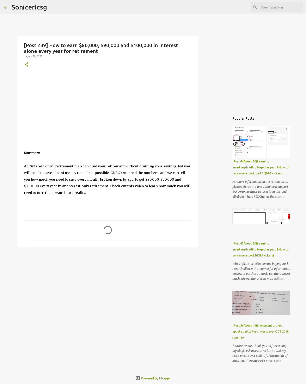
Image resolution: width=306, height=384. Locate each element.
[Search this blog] (281, 7)
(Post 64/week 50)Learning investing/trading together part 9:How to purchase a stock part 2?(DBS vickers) (260, 167)
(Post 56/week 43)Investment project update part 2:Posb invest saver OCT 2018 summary (260, 331)
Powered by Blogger (153, 378)
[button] (26, 65)
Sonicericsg (29, 7)
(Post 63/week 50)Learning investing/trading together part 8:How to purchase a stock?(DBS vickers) (260, 249)
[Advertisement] (108, 282)
